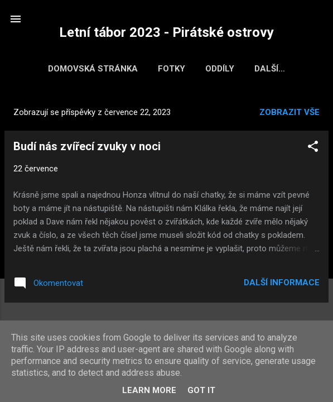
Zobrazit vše (289, 114)
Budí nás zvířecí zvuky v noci (87, 148)
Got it (201, 390)
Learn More (149, 390)
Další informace (282, 285)
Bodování (269, 69)
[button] (313, 150)
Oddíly (213, 69)
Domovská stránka (87, 69)
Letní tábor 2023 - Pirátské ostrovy (166, 32)
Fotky (165, 69)
